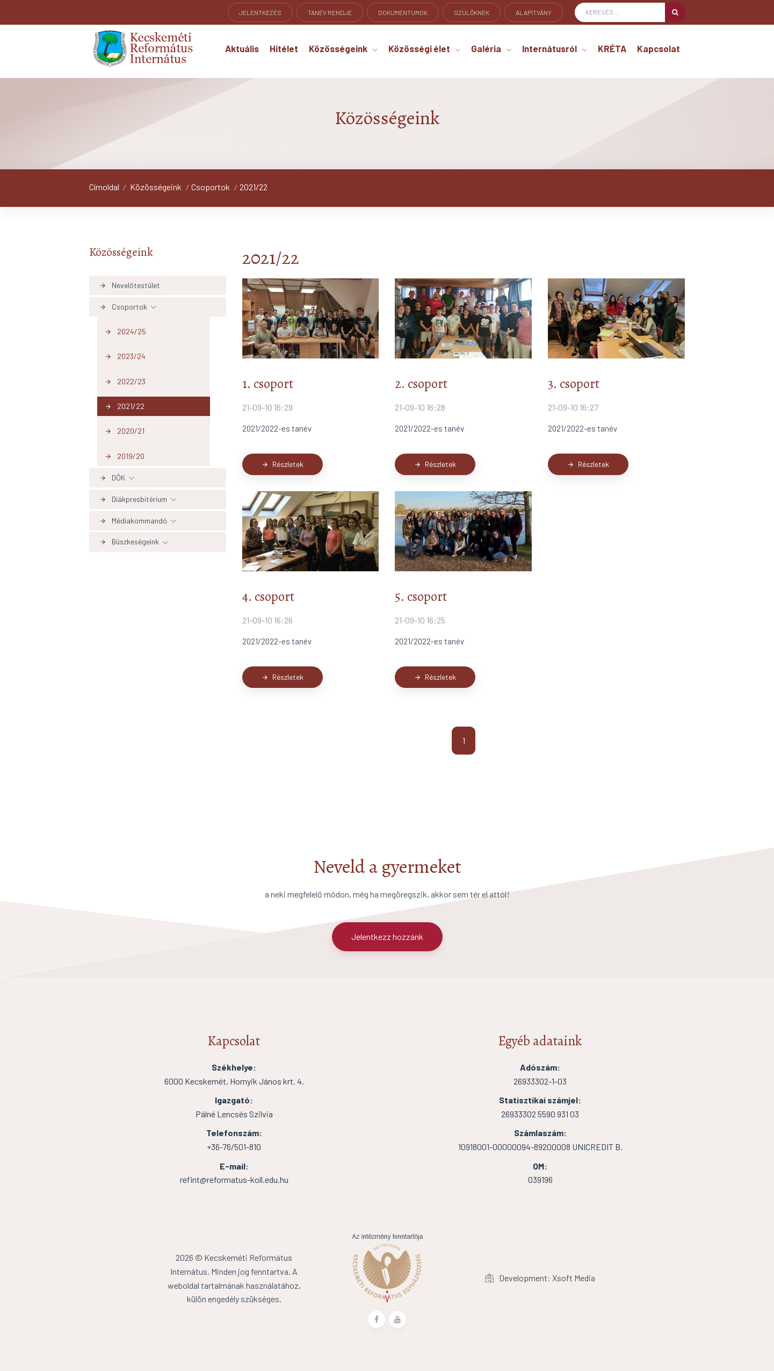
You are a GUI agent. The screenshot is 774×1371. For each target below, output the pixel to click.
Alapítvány (534, 12)
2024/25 (125, 331)
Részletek (282, 464)
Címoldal (104, 187)
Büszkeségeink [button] (129, 541)
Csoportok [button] (123, 306)
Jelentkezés (260, 12)
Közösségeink (156, 187)
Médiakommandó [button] (133, 520)
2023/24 (125, 356)
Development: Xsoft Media (540, 1278)
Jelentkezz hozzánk (387, 936)
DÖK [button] (112, 477)
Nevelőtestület (129, 285)
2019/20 (124, 456)
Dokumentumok (403, 12)
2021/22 (253, 187)
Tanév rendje (330, 12)
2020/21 (124, 431)
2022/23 (125, 381)
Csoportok (210, 187)
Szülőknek (471, 12)
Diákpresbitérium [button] (133, 499)
